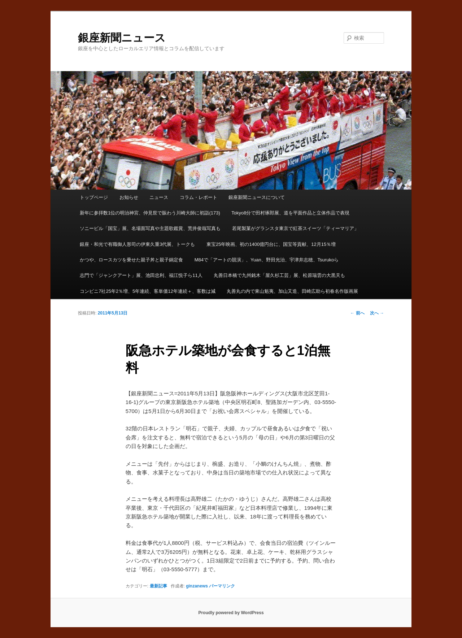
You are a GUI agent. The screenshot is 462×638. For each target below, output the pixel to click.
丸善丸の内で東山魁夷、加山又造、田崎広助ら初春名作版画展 (292, 291)
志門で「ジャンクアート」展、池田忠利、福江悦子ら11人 (141, 275)
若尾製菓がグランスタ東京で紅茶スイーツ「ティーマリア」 (295, 228)
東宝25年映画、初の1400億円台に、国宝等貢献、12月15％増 (271, 244)
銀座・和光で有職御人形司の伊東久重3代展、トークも (137, 244)
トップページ (94, 197)
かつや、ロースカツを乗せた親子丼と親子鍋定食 (131, 259)
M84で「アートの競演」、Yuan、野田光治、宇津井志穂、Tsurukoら (267, 259)
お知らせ (128, 197)
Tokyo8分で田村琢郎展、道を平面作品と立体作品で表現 (290, 213)
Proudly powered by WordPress (230, 612)
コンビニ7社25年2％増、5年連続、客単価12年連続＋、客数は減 (147, 291)
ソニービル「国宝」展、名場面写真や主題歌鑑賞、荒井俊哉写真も (150, 228)
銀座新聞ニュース (122, 38)
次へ (377, 313)
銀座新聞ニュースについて (256, 197)
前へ (357, 313)
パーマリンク (222, 586)
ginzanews (197, 586)
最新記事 (158, 586)
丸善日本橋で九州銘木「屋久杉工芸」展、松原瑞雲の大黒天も (279, 275)
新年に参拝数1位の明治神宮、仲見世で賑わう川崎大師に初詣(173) (150, 213)
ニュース (158, 197)
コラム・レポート (198, 197)
